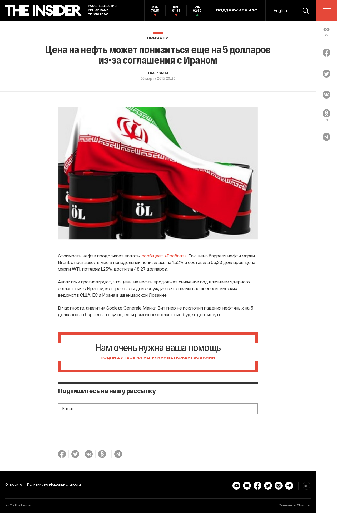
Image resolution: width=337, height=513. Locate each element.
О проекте (13, 484)
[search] (305, 10)
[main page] (43, 10)
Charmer (304, 505)
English (280, 10)
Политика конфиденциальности (54, 484)
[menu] (327, 10)
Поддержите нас (236, 10)
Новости (158, 38)
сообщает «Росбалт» (164, 255)
